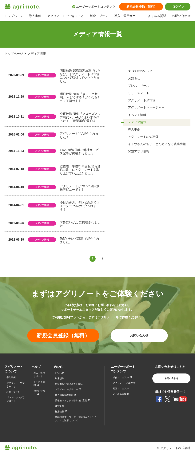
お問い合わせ (181, 16)
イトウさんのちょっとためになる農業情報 (157, 144)
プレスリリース (138, 85)
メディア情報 (137, 122)
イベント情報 (137, 114)
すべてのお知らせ (140, 71)
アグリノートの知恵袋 (143, 136)
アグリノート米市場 (141, 100)
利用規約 (59, 378)
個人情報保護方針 (64, 395)
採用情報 (59, 411)
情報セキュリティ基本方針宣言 (71, 400)
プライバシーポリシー (66, 389)
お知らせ (134, 78)
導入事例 (35, 16)
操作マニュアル (121, 377)
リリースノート (138, 93)
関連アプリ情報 (138, 151)
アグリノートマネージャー (146, 107)
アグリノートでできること (65, 16)
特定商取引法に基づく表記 (68, 384)
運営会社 (59, 406)
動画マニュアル (121, 388)
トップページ (14, 16)
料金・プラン (99, 16)
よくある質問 (157, 16)
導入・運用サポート (128, 16)
